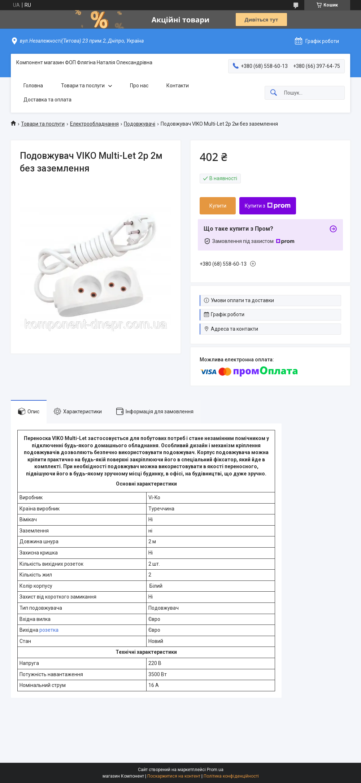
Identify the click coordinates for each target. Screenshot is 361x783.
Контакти (177, 85)
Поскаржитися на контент (173, 776)
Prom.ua (215, 769)
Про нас (139, 85)
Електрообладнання (94, 124)
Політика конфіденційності (231, 776)
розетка (48, 630)
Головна (33, 85)
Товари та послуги (83, 85)
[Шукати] (274, 93)
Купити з (268, 206)
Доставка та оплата (47, 100)
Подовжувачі (139, 124)
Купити (217, 206)
